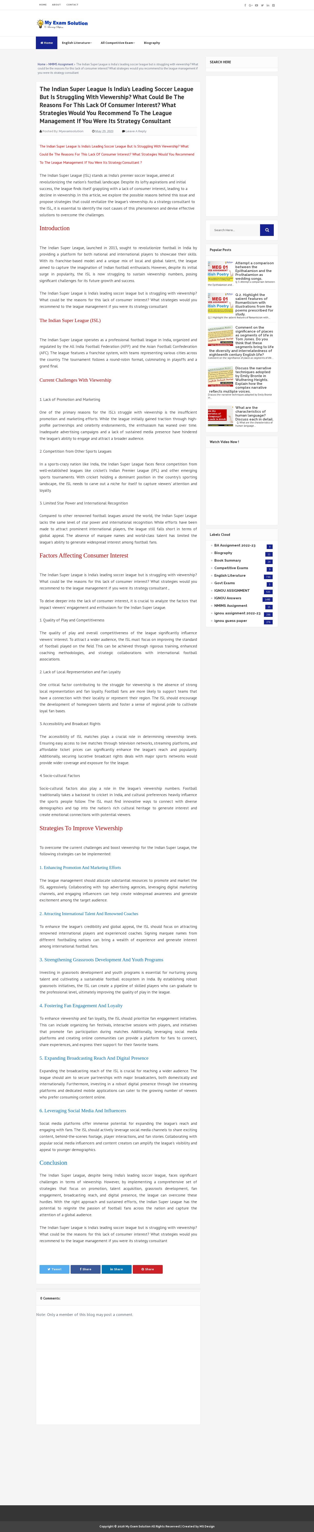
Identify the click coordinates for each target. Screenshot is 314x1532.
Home (46, 43)
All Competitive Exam (118, 43)
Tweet (54, 1269)
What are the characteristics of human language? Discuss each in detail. (254, 413)
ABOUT (56, 4)
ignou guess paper (230, 621)
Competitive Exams (231, 568)
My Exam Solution (138, 1526)
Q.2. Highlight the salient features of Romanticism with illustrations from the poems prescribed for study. (254, 304)
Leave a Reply (136, 131)
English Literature (77, 43)
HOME (43, 4)
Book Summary (227, 560)
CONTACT (73, 4)
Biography (152, 43)
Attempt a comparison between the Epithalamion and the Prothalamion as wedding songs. (254, 271)
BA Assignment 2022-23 (234, 545)
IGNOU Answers (227, 598)
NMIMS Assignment (230, 606)
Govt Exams (224, 583)
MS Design (207, 1526)
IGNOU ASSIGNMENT (232, 591)
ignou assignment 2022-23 (237, 613)
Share (85, 1269)
